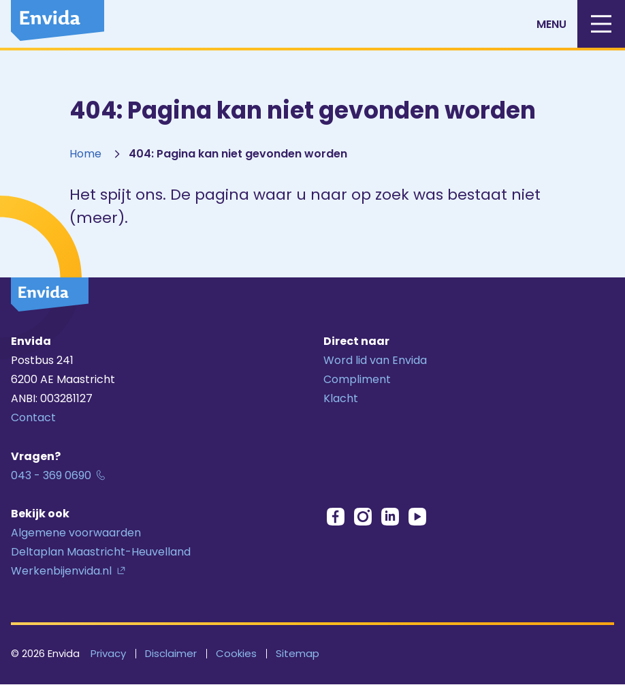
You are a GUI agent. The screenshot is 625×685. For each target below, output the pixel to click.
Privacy (108, 653)
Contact (33, 417)
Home (85, 154)
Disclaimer (171, 653)
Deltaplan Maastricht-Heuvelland (101, 552)
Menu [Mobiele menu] (580, 24)
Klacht (340, 398)
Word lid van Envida (375, 360)
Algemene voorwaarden (76, 533)
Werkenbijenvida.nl (61, 571)
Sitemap (297, 653)
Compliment (357, 379)
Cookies (236, 653)
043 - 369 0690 (51, 475)
